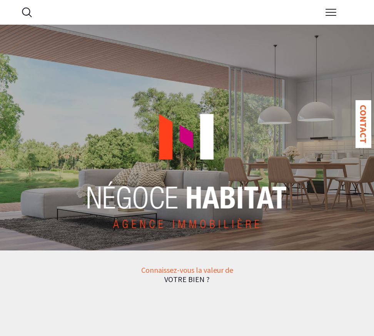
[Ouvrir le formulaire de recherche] (27, 12)
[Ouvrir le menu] (331, 12)
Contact (363, 124)
